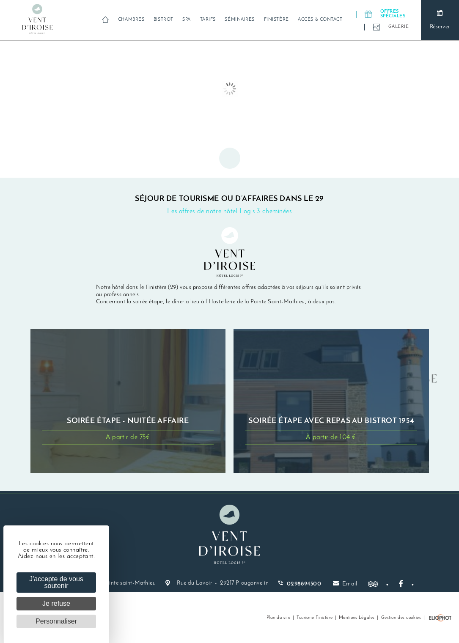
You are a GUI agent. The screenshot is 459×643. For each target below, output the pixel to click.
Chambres (131, 19)
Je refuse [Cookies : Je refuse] (56, 603)
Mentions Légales (357, 618)
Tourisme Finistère (315, 618)
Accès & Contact (320, 19)
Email (345, 583)
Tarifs (208, 19)
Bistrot (163, 19)
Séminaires (240, 19)
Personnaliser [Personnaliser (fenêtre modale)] (56, 621)
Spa (186, 19)
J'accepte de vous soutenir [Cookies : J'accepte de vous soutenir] (56, 582)
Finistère (276, 19)
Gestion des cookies (401, 618)
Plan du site (279, 618)
